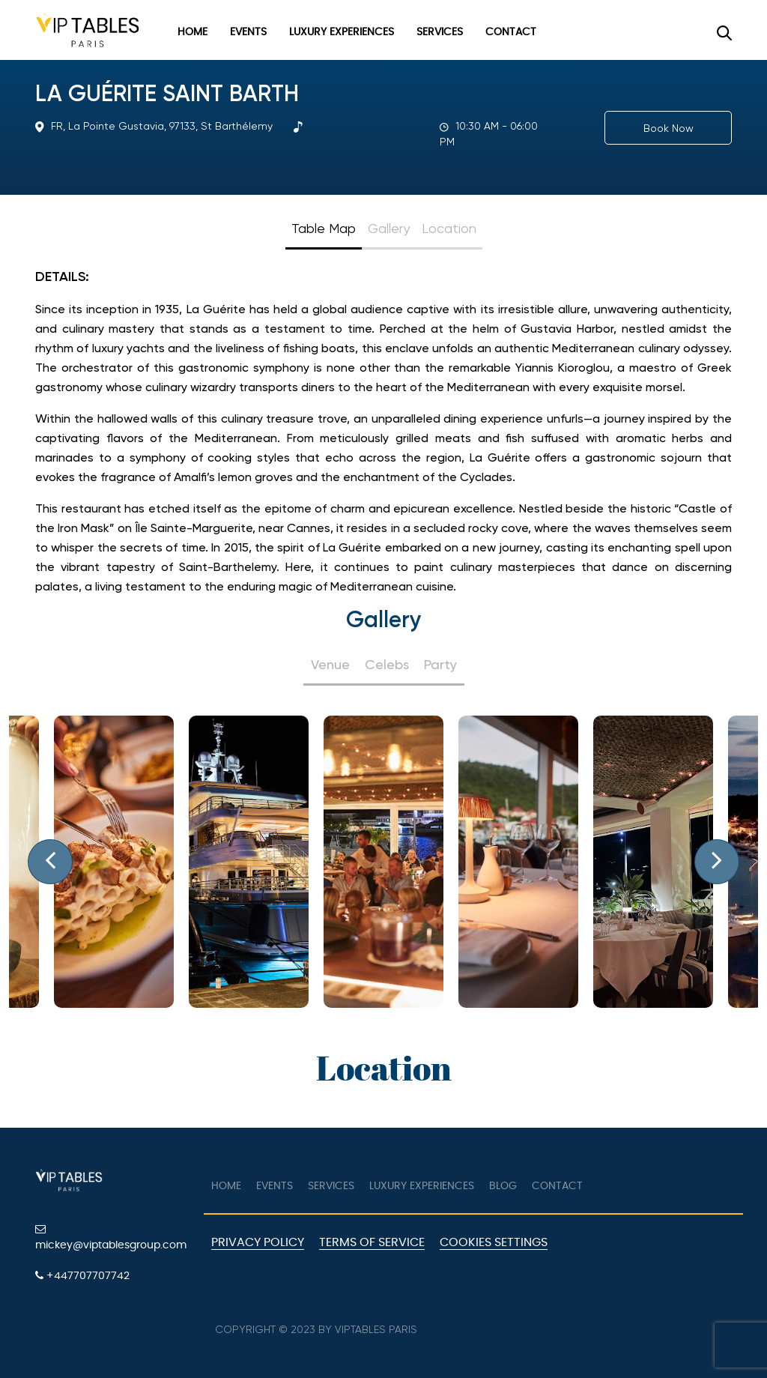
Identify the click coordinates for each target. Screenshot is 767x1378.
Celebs (387, 664)
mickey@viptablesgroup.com (111, 1237)
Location (449, 228)
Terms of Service (372, 1242)
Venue (330, 664)
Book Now (668, 128)
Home (192, 32)
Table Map (323, 228)
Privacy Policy (257, 1242)
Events (248, 32)
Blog (503, 1186)
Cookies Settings (494, 1242)
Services (439, 32)
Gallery (389, 228)
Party (440, 664)
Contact (510, 32)
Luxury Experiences (341, 32)
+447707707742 (82, 1275)
